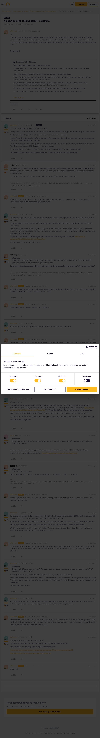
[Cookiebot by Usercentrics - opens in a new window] (87, 347)
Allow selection (50, 389)
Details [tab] (50, 354)
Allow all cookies (82, 389)
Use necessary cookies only (18, 389)
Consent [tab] (17, 354)
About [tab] (82, 354)
